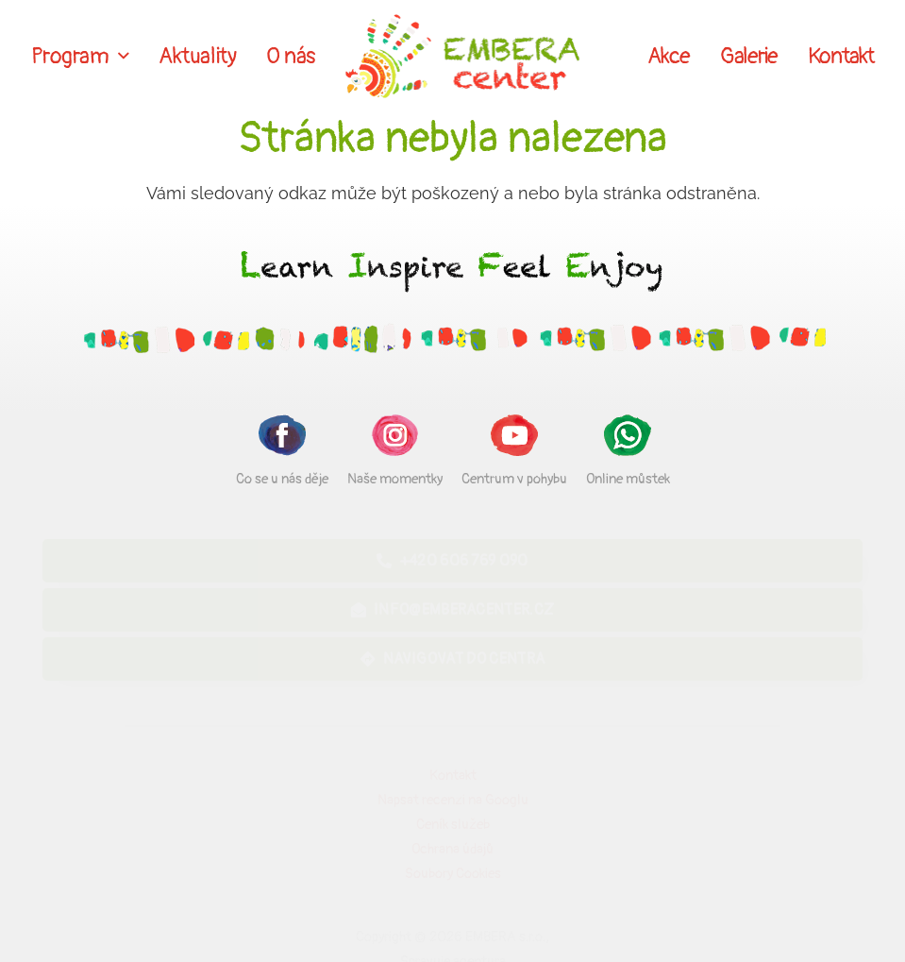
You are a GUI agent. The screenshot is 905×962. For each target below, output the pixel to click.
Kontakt (453, 776)
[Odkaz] (463, 56)
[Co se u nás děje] (282, 438)
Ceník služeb (453, 825)
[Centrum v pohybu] (514, 438)
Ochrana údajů (452, 849)
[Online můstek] (628, 438)
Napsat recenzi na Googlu (452, 800)
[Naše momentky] (395, 438)
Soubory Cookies (453, 874)
